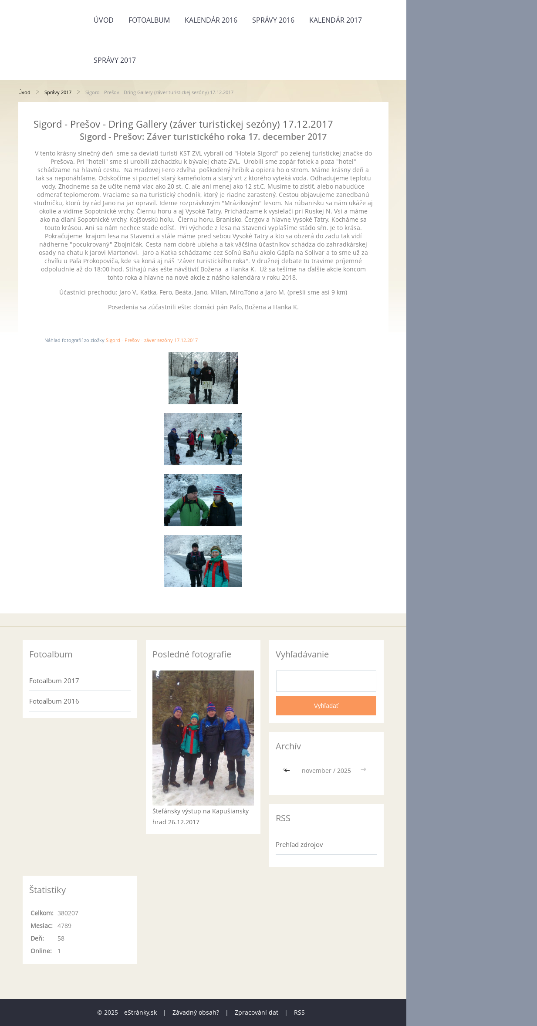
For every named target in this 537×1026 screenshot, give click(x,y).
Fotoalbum (149, 20)
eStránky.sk (140, 1012)
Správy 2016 (273, 20)
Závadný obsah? (195, 1012)
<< (287, 770)
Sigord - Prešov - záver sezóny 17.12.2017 (152, 340)
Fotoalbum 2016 (54, 701)
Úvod (104, 20)
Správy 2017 (115, 60)
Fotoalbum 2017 (54, 680)
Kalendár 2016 (211, 20)
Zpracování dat (256, 1012)
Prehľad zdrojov (299, 844)
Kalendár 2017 (335, 20)
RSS (299, 1012)
